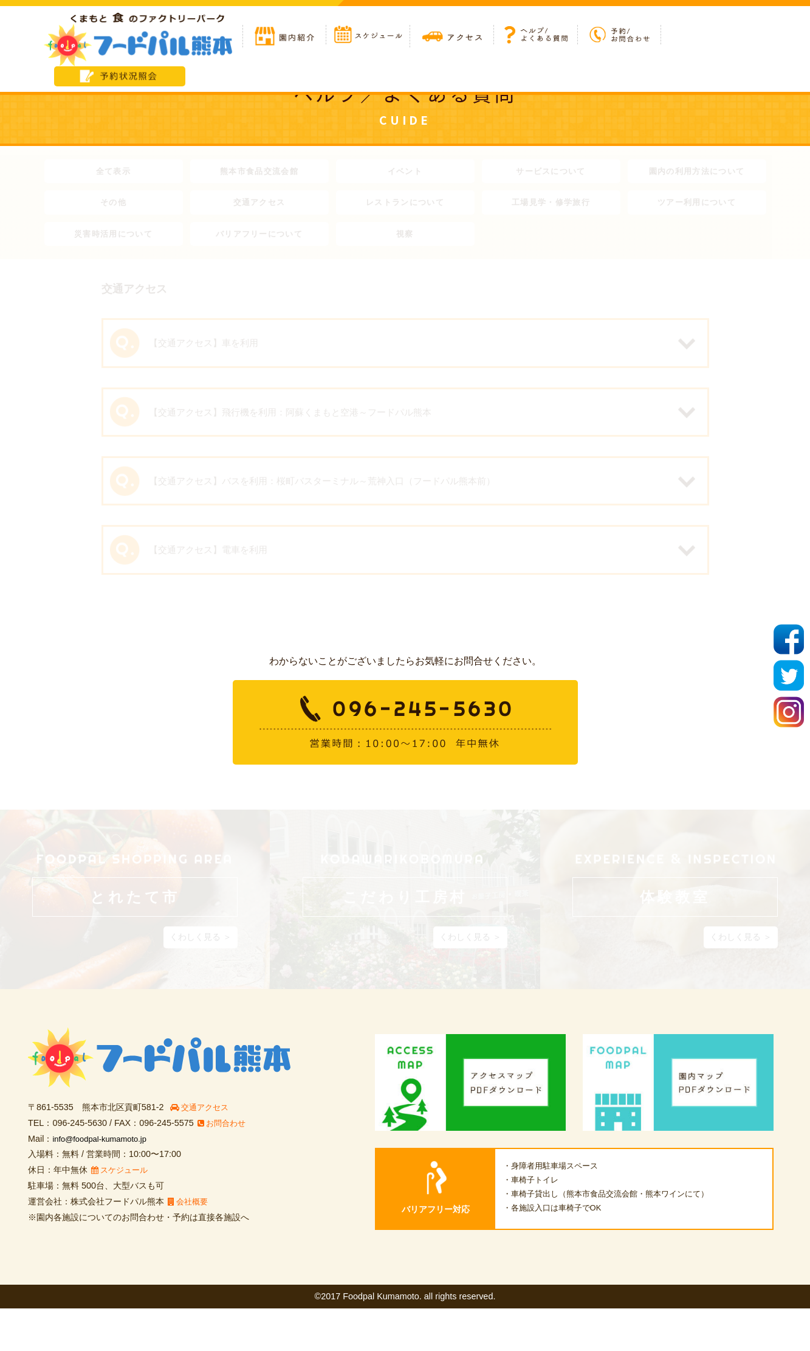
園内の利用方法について (697, 172)
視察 (405, 241)
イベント (404, 172)
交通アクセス (259, 206)
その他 (113, 206)
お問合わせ (224, 1165)
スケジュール (122, 1212)
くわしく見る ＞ (201, 979)
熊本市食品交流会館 (259, 172)
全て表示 (113, 172)
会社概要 (189, 1244)
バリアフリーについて (259, 241)
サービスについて (551, 172)
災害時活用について (113, 241)
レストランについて (405, 206)
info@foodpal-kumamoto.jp (104, 1181)
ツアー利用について (696, 206)
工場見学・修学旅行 (551, 206)
